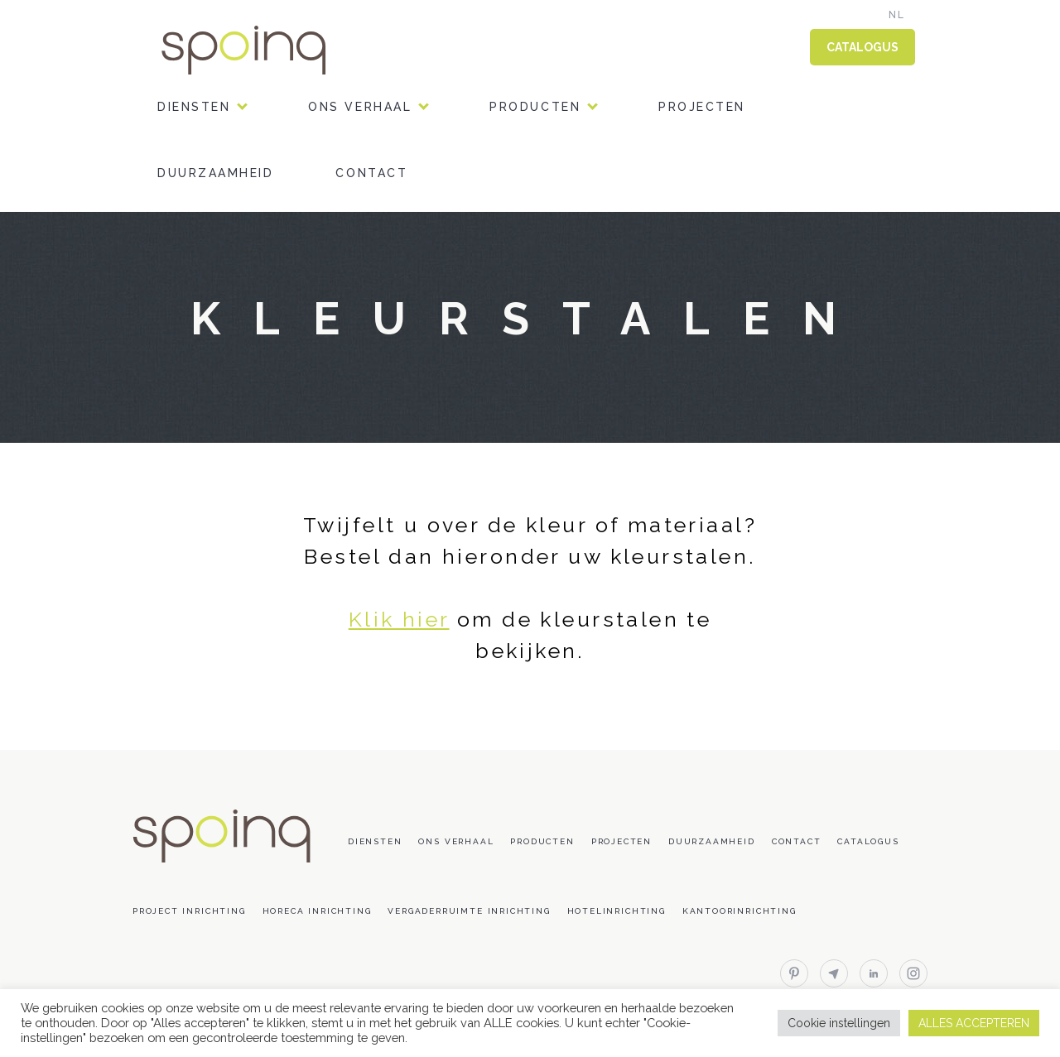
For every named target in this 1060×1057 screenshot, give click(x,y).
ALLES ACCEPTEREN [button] (973, 1023)
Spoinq (266, 50)
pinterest (794, 973)
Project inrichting (189, 910)
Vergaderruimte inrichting (469, 910)
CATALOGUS (862, 47)
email (834, 973)
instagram (913, 973)
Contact (371, 173)
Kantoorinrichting (739, 910)
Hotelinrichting (616, 910)
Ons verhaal (360, 106)
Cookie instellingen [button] (839, 1023)
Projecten (701, 106)
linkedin (874, 973)
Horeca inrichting (317, 910)
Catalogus (868, 841)
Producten (535, 106)
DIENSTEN (193, 106)
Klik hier (399, 619)
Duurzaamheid (215, 173)
